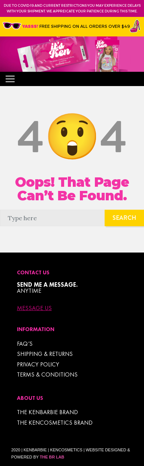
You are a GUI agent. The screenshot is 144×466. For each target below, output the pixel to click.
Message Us (34, 308)
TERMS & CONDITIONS (47, 374)
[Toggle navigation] (10, 79)
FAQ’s (25, 344)
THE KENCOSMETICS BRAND (55, 423)
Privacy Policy (38, 364)
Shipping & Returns (45, 354)
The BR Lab (52, 457)
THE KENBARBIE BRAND (47, 412)
